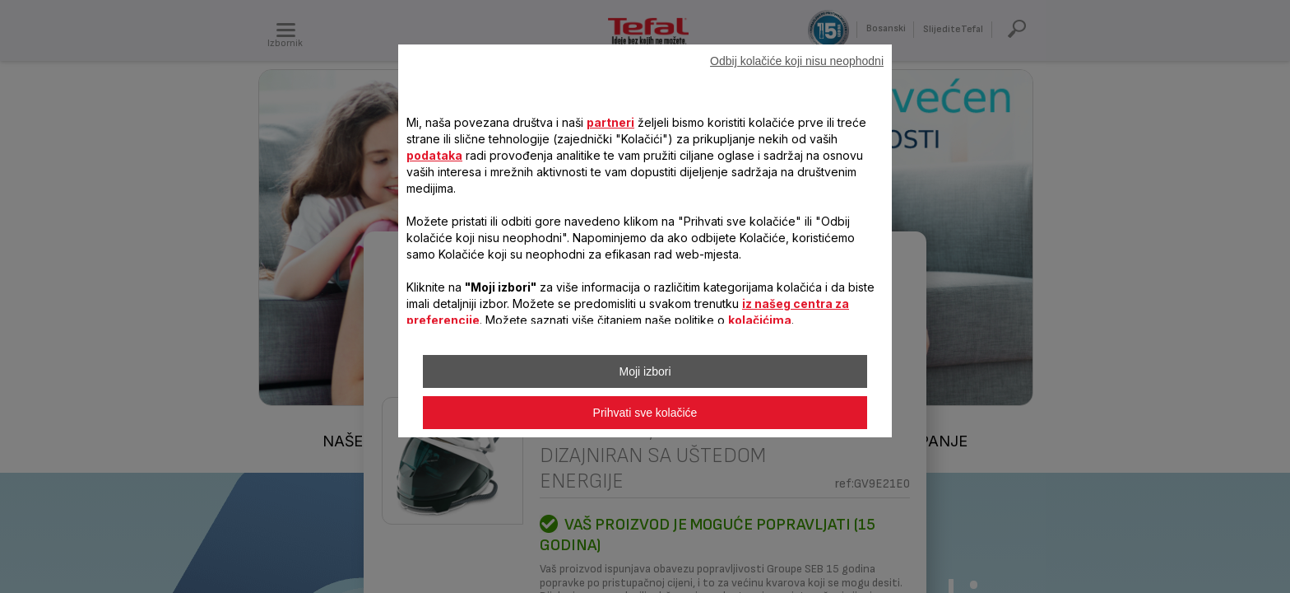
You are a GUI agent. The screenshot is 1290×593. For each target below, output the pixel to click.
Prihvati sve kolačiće (645, 412)
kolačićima (759, 320)
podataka (434, 155)
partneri (610, 122)
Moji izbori (645, 371)
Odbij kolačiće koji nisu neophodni (797, 61)
